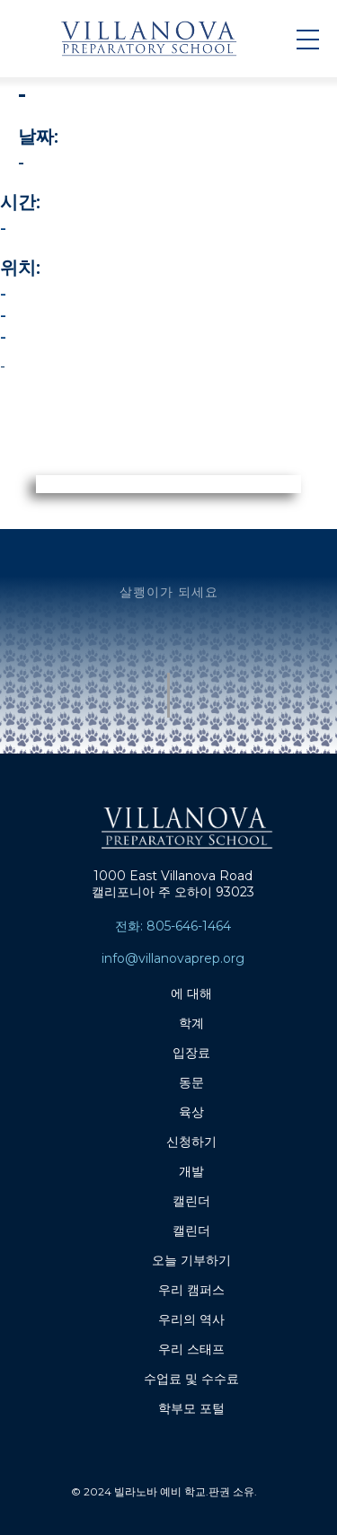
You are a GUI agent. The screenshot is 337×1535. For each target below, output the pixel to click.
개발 (191, 1171)
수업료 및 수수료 (191, 1379)
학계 (191, 1023)
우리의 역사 (191, 1319)
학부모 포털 (191, 1408)
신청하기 (191, 1142)
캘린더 (191, 1201)
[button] (308, 39)
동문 (191, 1082)
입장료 (191, 1053)
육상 (191, 1112)
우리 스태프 (191, 1349)
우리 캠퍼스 (191, 1290)
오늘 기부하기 (191, 1260)
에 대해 (191, 993)
